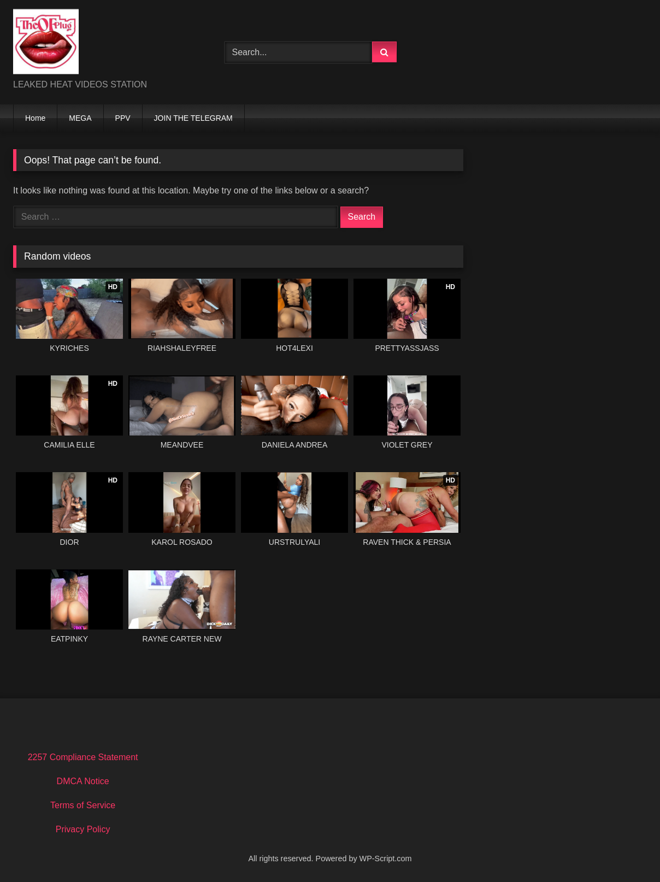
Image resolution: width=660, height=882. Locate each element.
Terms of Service (82, 805)
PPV (123, 118)
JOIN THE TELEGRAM (193, 118)
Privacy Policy (83, 829)
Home (35, 118)
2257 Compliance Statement (83, 757)
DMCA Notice (83, 781)
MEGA (80, 118)
